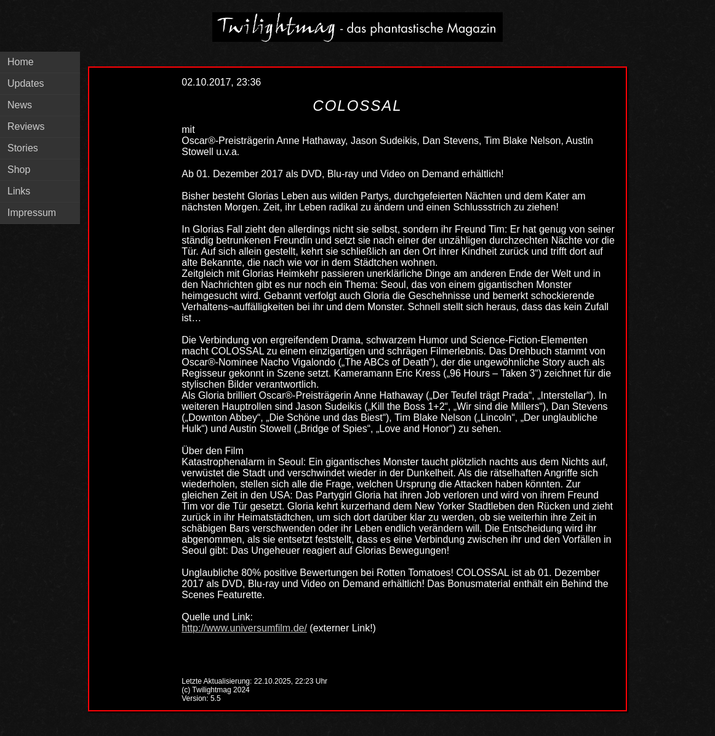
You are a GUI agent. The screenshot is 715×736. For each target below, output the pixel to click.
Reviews (25, 126)
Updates (25, 83)
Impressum (31, 212)
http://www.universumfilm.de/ (244, 628)
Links (18, 191)
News (19, 105)
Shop (18, 169)
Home (20, 62)
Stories (22, 148)
